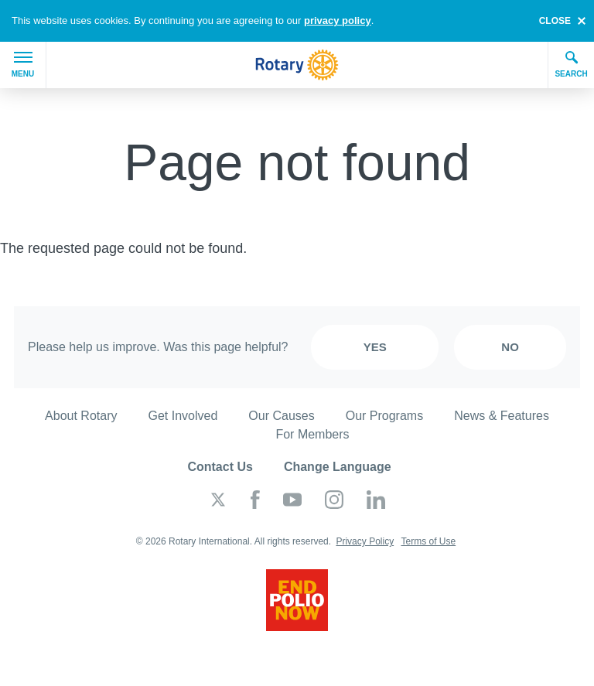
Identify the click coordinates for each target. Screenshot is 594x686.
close (555, 20)
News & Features (501, 415)
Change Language (337, 466)
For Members (312, 434)
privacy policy (337, 20)
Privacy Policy (365, 541)
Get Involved (183, 415)
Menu (23, 65)
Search (571, 64)
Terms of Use (428, 541)
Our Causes (281, 415)
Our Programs (384, 415)
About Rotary (81, 415)
